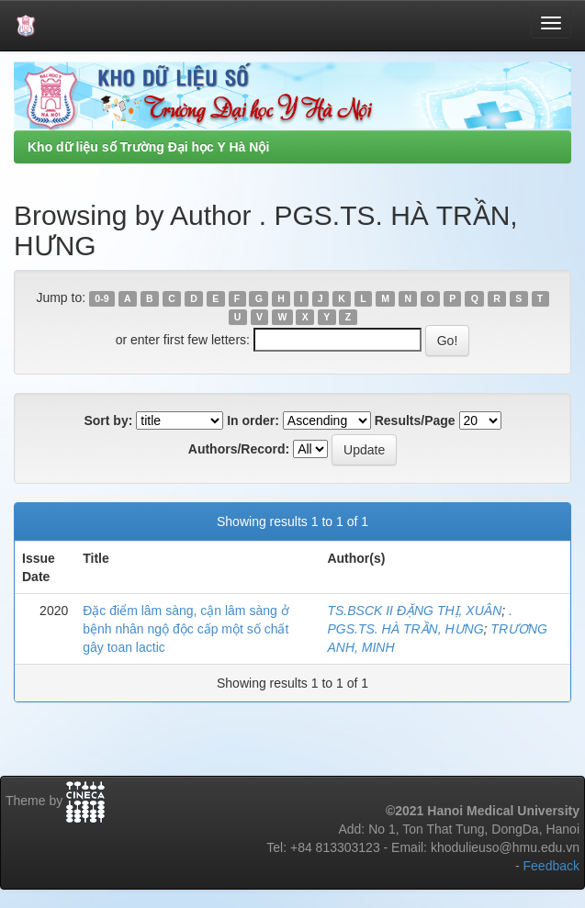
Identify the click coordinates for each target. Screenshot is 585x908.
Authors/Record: (238, 449)
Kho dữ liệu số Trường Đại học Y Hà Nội (148, 147)
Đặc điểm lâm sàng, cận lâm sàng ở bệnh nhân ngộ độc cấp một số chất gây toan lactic (185, 629)
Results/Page (415, 420)
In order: (253, 420)
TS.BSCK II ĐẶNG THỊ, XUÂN (414, 610)
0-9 (101, 298)
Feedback (551, 865)
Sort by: (108, 420)
